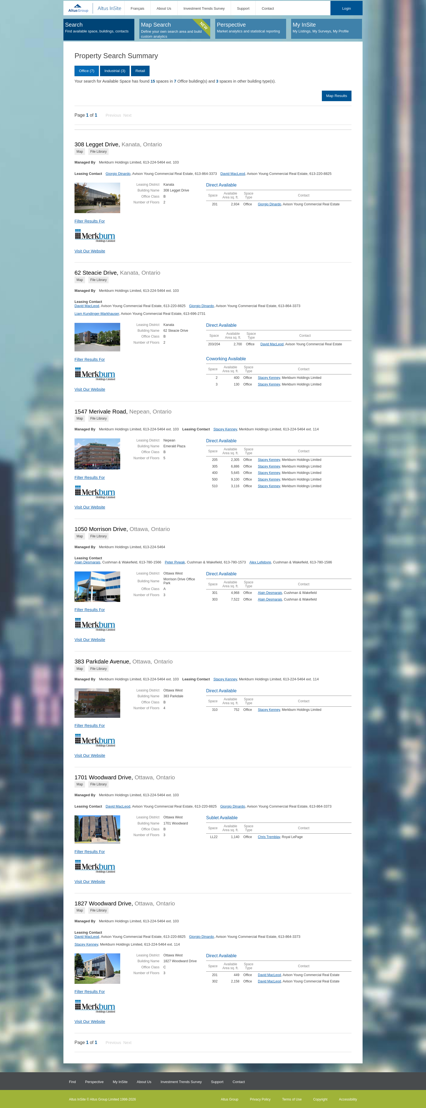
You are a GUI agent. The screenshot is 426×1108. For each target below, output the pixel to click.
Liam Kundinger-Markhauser (97, 314)
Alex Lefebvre (260, 562)
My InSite (120, 1082)
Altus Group (229, 1099)
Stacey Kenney (269, 378)
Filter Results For (90, 221)
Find (72, 1082)
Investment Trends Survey (204, 8)
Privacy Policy (260, 1099)
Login (346, 8)
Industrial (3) (114, 71)
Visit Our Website (90, 251)
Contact (268, 8)
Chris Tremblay (269, 837)
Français (137, 8)
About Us (163, 8)
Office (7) (86, 71)
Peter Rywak (175, 562)
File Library (98, 152)
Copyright (320, 1099)
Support (243, 8)
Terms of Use (292, 1099)
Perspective (94, 1082)
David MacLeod (232, 174)
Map (79, 152)
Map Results (336, 96)
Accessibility (348, 1099)
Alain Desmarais (87, 562)
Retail (140, 71)
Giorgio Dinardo (118, 174)
